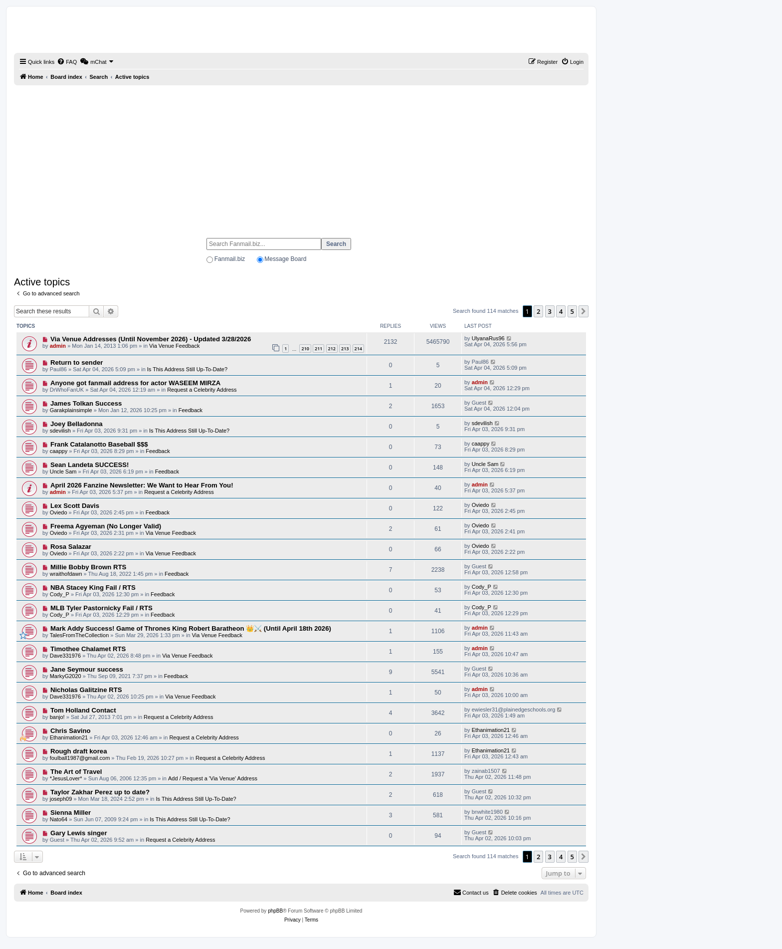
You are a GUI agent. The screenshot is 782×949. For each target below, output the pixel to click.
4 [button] (561, 311)
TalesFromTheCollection (79, 635)
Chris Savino (70, 730)
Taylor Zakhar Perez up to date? (100, 792)
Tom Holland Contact (83, 710)
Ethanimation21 (69, 737)
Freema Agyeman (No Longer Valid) (105, 526)
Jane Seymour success (86, 669)
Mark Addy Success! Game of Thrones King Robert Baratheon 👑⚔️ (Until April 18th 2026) (190, 628)
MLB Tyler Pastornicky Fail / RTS (101, 608)
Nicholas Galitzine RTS (86, 690)
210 (305, 348)
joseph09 (61, 799)
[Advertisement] (301, 157)
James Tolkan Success (86, 403)
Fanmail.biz (229, 258)
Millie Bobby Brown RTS (88, 567)
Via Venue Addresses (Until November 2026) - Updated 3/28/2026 (150, 339)
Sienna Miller (70, 812)
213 (345, 348)
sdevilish (60, 431)
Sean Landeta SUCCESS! (89, 465)
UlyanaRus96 (488, 338)
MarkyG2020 (65, 676)
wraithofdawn (66, 574)
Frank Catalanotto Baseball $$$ (99, 444)
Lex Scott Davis (74, 505)
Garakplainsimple (71, 410)
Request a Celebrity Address (201, 390)
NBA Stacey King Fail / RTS (93, 587)
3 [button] (550, 311)
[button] (583, 311)
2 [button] (538, 311)
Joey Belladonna (76, 424)
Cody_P (59, 594)
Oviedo (58, 512)
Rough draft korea (78, 751)
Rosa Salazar (70, 546)
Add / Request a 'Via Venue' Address (212, 778)
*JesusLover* (66, 778)
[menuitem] (67, 62)
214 (358, 348)
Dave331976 (65, 656)
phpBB (275, 911)
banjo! (57, 717)
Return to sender (76, 362)
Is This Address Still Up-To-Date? (187, 369)
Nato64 (58, 819)
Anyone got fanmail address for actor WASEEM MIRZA (135, 383)
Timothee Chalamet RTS (88, 649)
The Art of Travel (76, 771)
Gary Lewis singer (78, 833)
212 (332, 348)
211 (318, 348)
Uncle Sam (63, 471)
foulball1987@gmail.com (80, 758)
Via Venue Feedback (174, 346)
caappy (58, 451)
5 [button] (572, 311)
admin (58, 346)
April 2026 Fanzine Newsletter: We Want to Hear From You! (141, 485)
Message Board (285, 258)
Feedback (190, 410)
